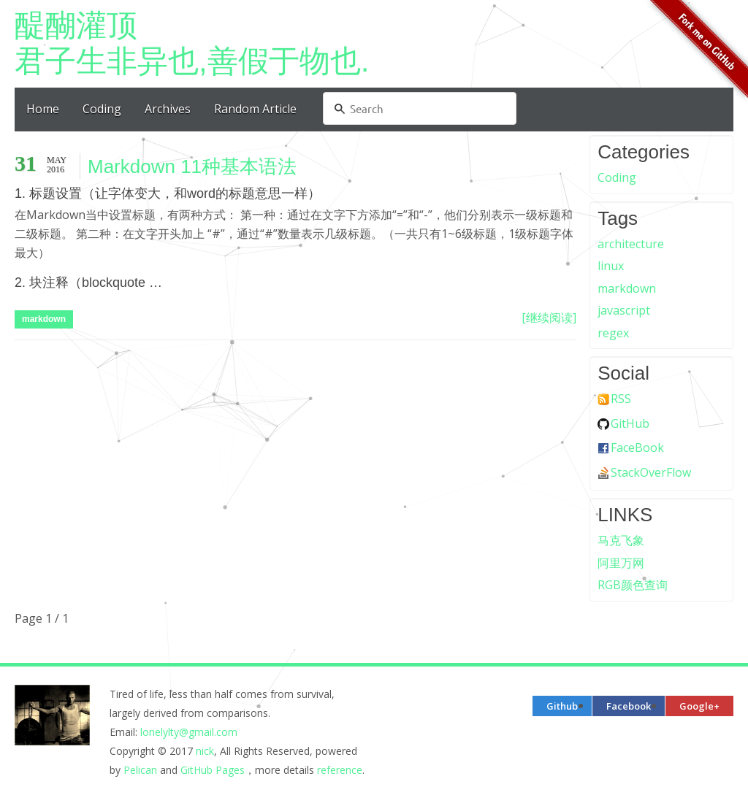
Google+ (699, 706)
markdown (44, 319)
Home (42, 109)
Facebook (628, 706)
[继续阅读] (549, 318)
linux (611, 266)
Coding (102, 109)
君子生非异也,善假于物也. (374, 43)
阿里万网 (621, 563)
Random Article (255, 109)
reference (339, 770)
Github (562, 706)
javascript (624, 310)
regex (613, 333)
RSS (621, 399)
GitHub (630, 423)
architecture (631, 244)
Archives (168, 109)
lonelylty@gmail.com (188, 732)
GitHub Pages (212, 770)
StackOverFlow (651, 472)
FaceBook (637, 447)
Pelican (140, 770)
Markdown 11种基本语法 (192, 166)
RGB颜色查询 (633, 585)
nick (205, 751)
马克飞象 (621, 540)
